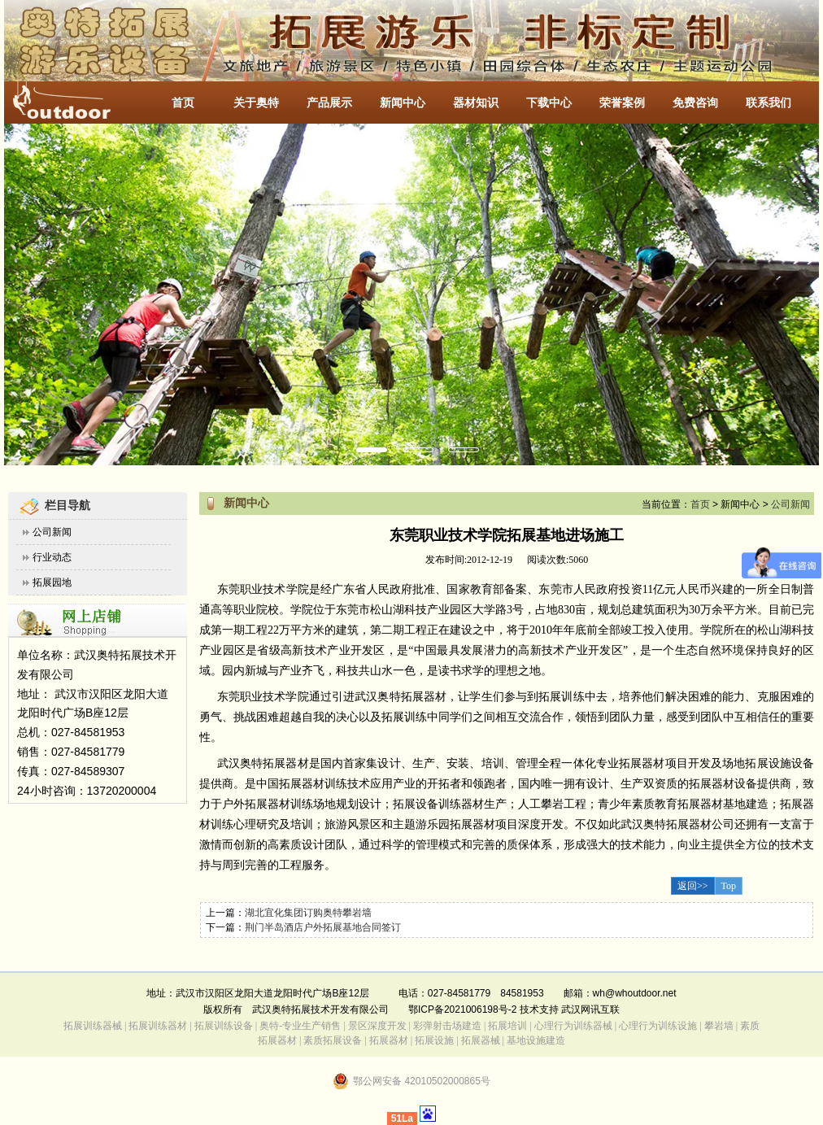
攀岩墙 (718, 1025)
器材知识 (476, 103)
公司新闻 (52, 532)
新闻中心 (402, 103)
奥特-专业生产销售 (300, 1025)
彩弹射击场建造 (447, 1025)
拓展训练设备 (223, 1025)
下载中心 (549, 103)
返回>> (692, 886)
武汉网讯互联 (589, 1009)
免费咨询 (695, 103)
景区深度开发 (377, 1025)
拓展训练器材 (157, 1025)
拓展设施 (434, 1040)
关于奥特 (256, 103)
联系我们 (768, 103)
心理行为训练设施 (657, 1025)
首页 (183, 103)
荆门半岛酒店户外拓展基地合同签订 (323, 927)
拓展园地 (52, 582)
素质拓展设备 (332, 1040)
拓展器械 (480, 1040)
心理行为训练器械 (573, 1025)
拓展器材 (388, 1040)
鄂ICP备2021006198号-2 (462, 1009)
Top (729, 886)
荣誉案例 (622, 103)
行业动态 (52, 557)
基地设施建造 (534, 1040)
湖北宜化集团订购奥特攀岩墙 (308, 912)
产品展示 (329, 103)
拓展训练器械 (92, 1025)
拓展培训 (507, 1025)
